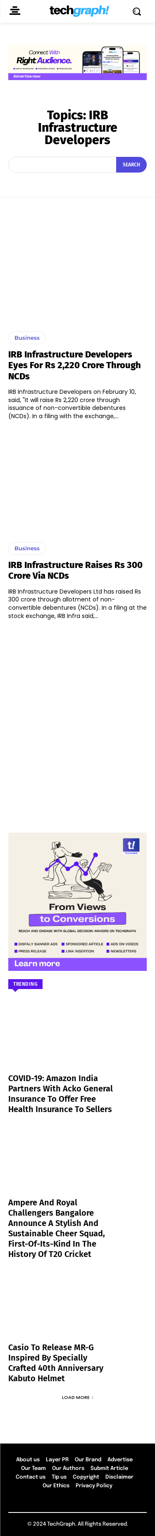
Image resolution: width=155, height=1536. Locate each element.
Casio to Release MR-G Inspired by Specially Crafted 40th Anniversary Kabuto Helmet (55, 1362)
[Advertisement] (77, 722)
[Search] (131, 165)
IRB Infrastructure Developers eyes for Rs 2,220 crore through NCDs (74, 365)
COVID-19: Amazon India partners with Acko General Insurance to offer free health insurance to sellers (60, 1093)
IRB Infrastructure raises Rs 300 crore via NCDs (75, 570)
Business (27, 337)
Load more (77, 1397)
